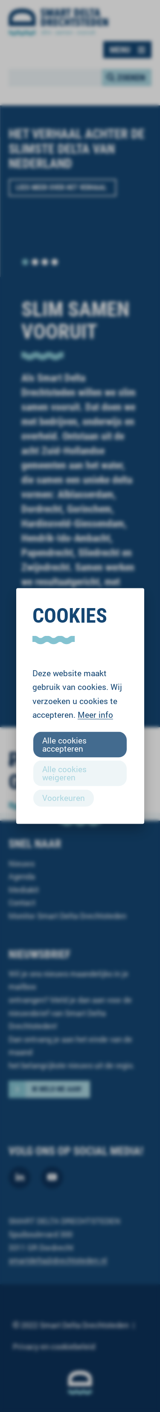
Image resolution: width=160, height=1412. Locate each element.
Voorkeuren (63, 797)
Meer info (95, 714)
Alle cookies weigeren (64, 773)
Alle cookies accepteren (64, 743)
